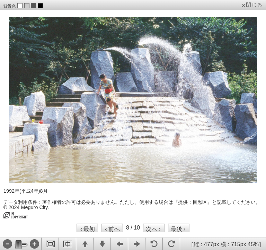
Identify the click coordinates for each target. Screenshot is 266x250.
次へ (153, 229)
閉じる (254, 5)
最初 (87, 229)
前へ (112, 229)
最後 (178, 229)
